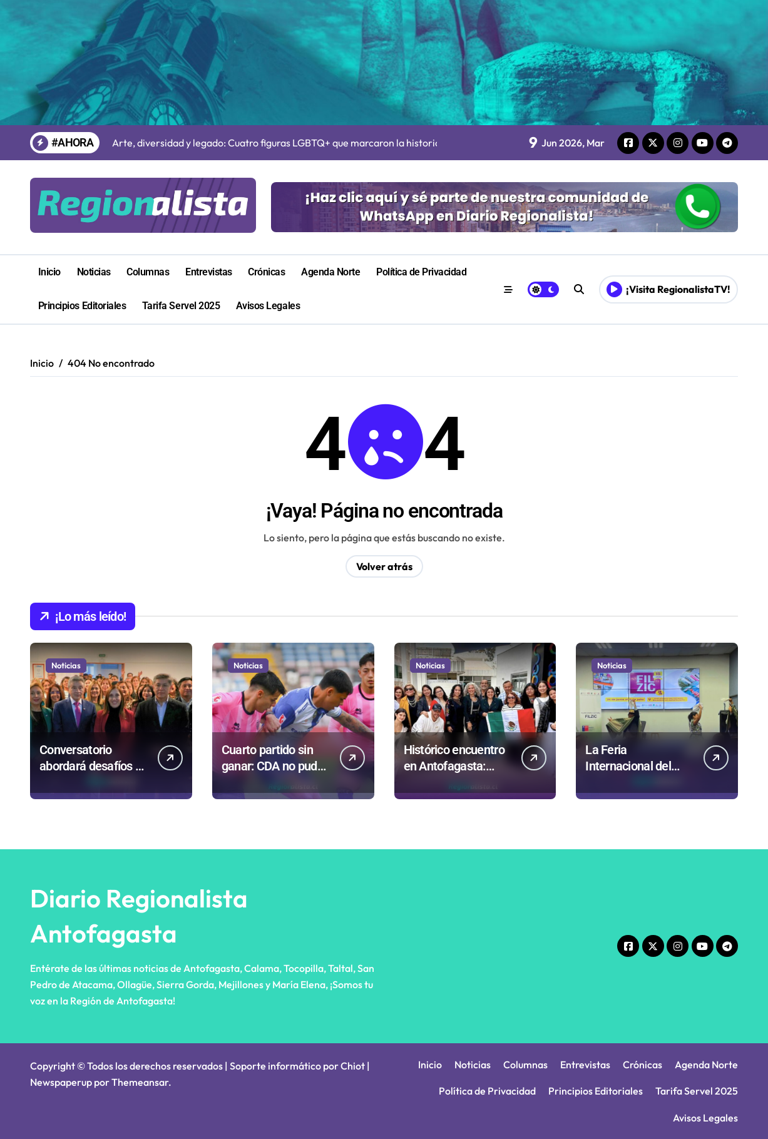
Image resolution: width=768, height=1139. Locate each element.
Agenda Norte (330, 272)
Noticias (94, 272)
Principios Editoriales (82, 306)
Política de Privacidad (421, 272)
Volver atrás (384, 566)
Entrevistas (208, 272)
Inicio (49, 272)
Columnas (147, 272)
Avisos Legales (268, 306)
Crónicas (266, 272)
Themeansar (139, 1082)
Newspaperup (61, 1082)
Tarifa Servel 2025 (181, 306)
